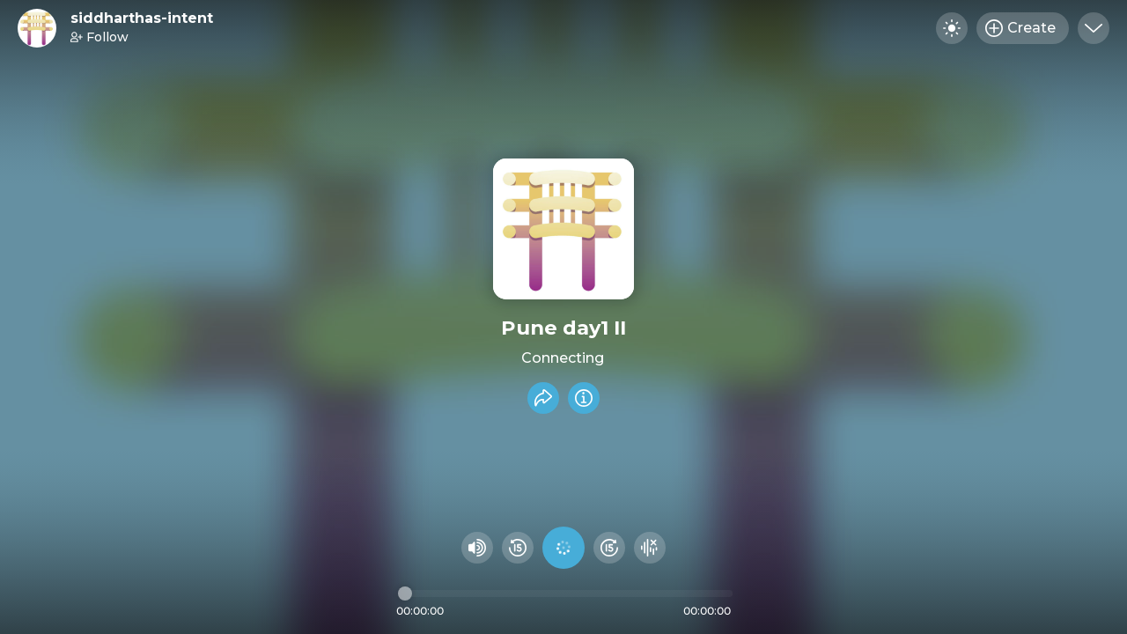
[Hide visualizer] (650, 548)
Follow (99, 37)
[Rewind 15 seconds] (518, 548)
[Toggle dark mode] (952, 28)
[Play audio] (563, 548)
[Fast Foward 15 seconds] (609, 548)
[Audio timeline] (565, 593)
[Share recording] (543, 398)
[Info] (584, 398)
